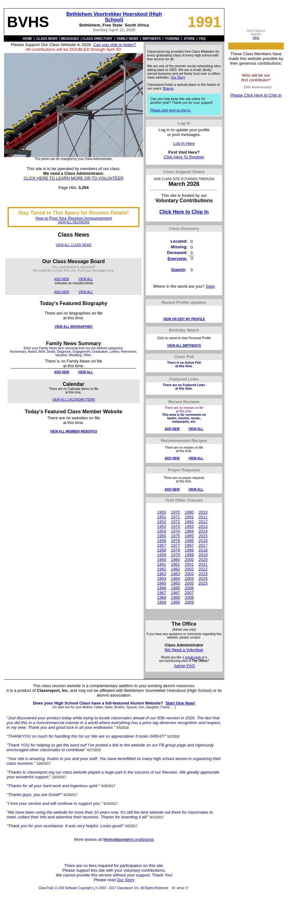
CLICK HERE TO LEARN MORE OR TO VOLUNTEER (73, 178)
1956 (161, 540)
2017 (203, 545)
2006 (189, 588)
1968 (161, 597)
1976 (175, 540)
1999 (189, 554)
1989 (175, 602)
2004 (189, 578)
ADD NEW (61, 279)
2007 (189, 592)
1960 (161, 559)
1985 (175, 583)
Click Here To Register (183, 157)
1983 (175, 573)
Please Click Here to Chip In (256, 95)
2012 (203, 521)
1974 (175, 531)
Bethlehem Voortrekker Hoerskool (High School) (114, 16)
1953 (161, 526)
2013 (203, 526)
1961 (161, 564)
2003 (189, 573)
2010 (203, 512)
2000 (189, 559)
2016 (203, 540)
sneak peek (193, 657)
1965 (161, 583)
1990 (189, 512)
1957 (161, 545)
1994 (189, 531)
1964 (161, 578)
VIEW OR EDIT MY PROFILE (184, 319)
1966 (161, 588)
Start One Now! (180, 703)
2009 (189, 602)
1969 (161, 602)
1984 (175, 578)
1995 (189, 536)
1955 (161, 536)
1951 (161, 517)
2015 (203, 536)
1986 (175, 588)
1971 (175, 517)
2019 (203, 554)
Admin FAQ (184, 665)
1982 (175, 569)
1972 (175, 521)
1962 (161, 569)
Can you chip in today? (114, 44)
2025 (203, 583)
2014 (203, 531)
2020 (203, 559)
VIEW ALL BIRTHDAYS (184, 345)
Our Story (178, 77)
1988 (175, 597)
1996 (189, 540)
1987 (175, 592)
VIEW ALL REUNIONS (74, 222)
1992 (189, 521)
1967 (161, 592)
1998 (189, 550)
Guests (178, 269)
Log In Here (184, 143)
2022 (203, 569)
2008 (189, 597)
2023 (203, 573)
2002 (189, 569)
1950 (161, 512)
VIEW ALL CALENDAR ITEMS (73, 399)
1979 (175, 554)
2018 (203, 550)
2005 (189, 583)
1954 (161, 531)
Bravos (168, 88)
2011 (203, 517)
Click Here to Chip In (184, 212)
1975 (175, 536)
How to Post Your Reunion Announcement (73, 218)
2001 (189, 564)
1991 (189, 517)
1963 (161, 573)
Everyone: (177, 258)
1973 (175, 526)
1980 (175, 559)
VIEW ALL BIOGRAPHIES (73, 326)
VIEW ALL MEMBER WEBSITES (73, 431)
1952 (161, 521)
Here (255, 37)
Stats (210, 286)
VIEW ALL (86, 279)
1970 (175, 512)
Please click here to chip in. (170, 110)
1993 (189, 526)
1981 (175, 564)
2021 (203, 564)
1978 (175, 550)
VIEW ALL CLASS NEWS (74, 245)
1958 (161, 550)
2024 (203, 578)
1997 (189, 545)
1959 (161, 554)
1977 (175, 545)
